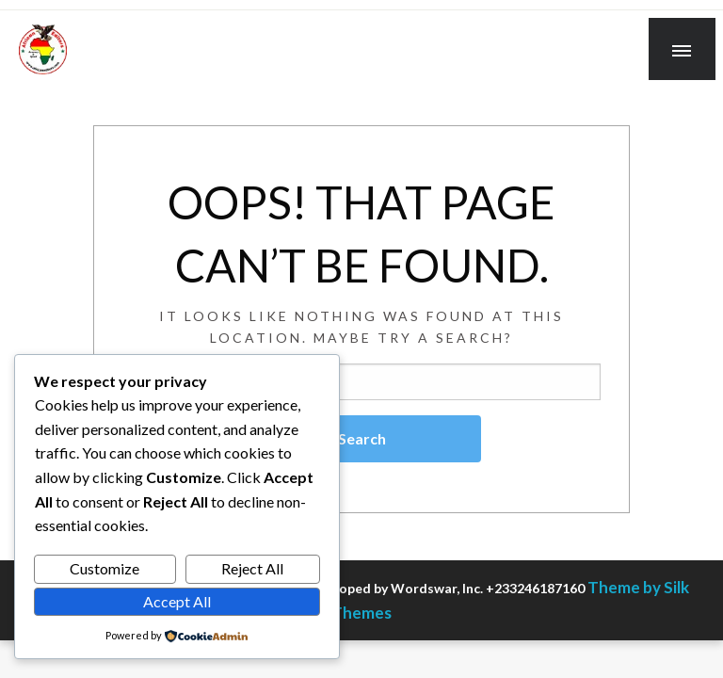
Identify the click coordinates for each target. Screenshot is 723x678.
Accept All (177, 601)
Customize (104, 568)
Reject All (252, 568)
